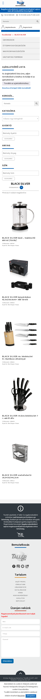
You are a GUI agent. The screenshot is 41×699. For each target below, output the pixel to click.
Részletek (21, 696)
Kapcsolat (20, 601)
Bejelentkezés (10, 27)
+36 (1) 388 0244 (9, 15)
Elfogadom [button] (31, 696)
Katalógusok (20, 590)
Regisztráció (27, 27)
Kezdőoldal (6, 35)
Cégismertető (20, 587)
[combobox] (20, 118)
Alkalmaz (8, 138)
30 (21, 187)
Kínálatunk (20, 585)
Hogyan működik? (20, 596)
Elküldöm (7, 661)
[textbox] (20, 118)
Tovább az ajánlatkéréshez (16, 83)
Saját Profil (20, 582)
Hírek (20, 593)
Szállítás (20, 598)
